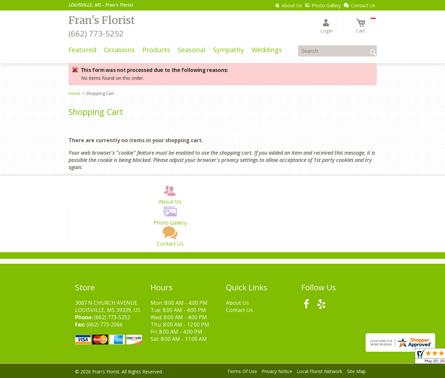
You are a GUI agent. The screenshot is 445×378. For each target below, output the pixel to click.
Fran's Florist (102, 20)
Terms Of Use (242, 371)
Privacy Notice (277, 371)
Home (74, 93)
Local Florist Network (319, 371)
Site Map (356, 371)
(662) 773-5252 (96, 33)
